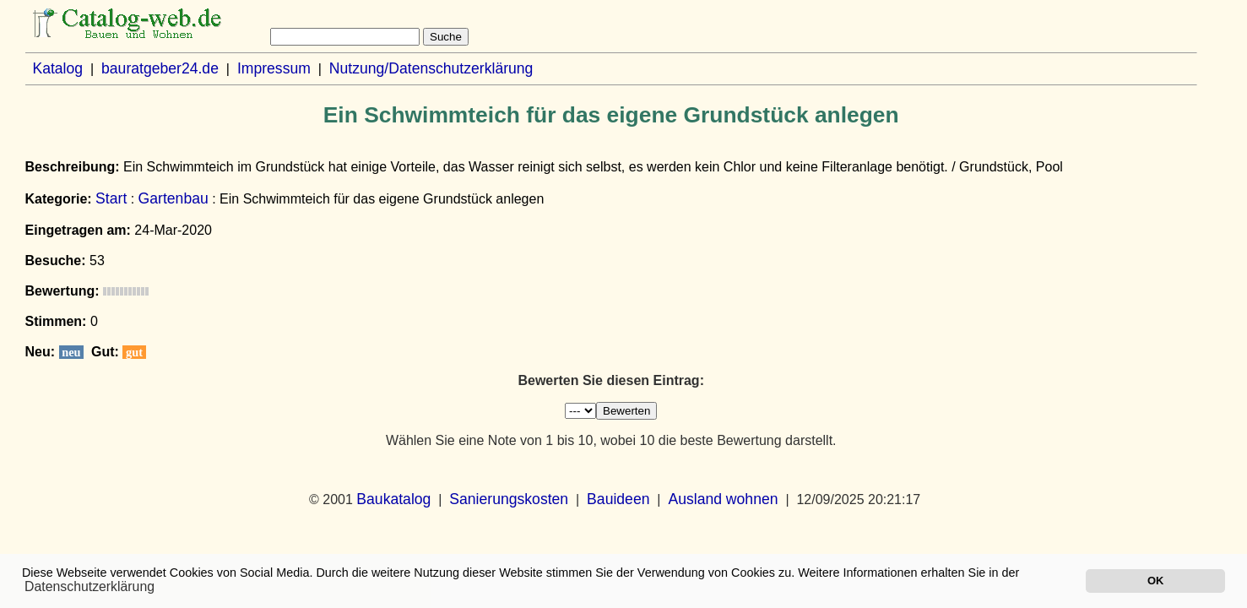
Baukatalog (393, 499)
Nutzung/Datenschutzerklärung (431, 68)
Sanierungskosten (508, 499)
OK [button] (1155, 580)
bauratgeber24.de (160, 68)
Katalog (57, 68)
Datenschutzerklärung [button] (89, 586)
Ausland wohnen (723, 499)
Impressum (274, 68)
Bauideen (618, 499)
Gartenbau (173, 198)
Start (111, 198)
